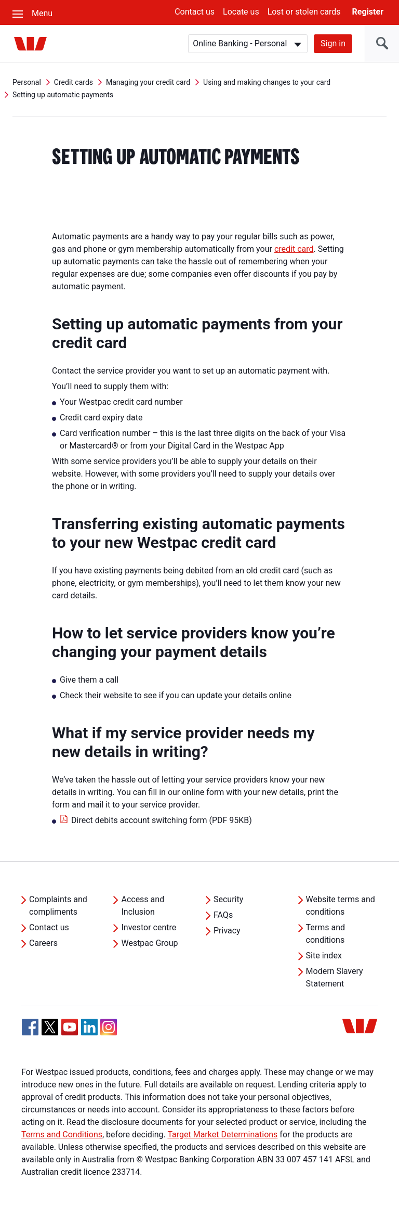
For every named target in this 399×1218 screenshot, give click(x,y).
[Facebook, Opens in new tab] (30, 1027)
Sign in (333, 43)
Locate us (241, 12)
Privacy (227, 930)
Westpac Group (149, 943)
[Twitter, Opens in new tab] (50, 1027)
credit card (294, 249)
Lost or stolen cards (304, 12)
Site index (324, 955)
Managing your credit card (148, 82)
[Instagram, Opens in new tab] (108, 1032)
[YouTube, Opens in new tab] (69, 1027)
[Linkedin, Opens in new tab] (89, 1027)
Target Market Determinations (222, 1134)
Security (228, 899)
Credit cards (73, 82)
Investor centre (148, 927)
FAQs (223, 915)
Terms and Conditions (61, 1134)
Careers (43, 943)
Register (367, 12)
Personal (26, 82)
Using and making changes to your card (266, 82)
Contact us (195, 12)
